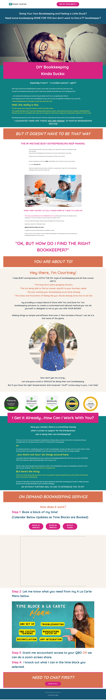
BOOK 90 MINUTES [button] (53, 527)
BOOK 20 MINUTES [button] (36, 527)
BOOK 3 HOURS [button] (70, 527)
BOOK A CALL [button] (53, 684)
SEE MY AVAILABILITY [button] (68, 4)
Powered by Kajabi (53, 695)
